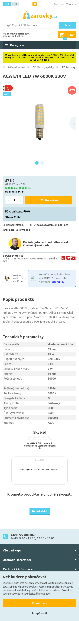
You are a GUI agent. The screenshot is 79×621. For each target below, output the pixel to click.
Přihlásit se (71, 4)
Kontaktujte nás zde (36, 245)
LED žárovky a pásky (43, 67)
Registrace (59, 4)
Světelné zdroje (16, 67)
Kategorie (16, 45)
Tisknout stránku (15, 225)
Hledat (68, 25)
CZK (6, 4)
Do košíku (51, 200)
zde (47, 593)
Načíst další (39, 511)
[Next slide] (72, 123)
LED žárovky (68, 67)
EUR (14, 4)
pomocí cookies (29, 586)
